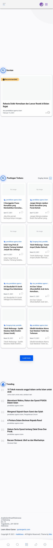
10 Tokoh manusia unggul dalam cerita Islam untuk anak (29, 390)
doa (7, 283)
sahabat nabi (27, 395)
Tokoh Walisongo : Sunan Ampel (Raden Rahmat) (39, 246)
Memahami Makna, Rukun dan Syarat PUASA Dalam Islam (26, 401)
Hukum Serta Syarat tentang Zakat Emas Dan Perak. (26, 430)
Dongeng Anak (37, 241)
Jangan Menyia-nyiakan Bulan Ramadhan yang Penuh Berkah (39, 205)
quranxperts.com (23, 530)
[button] (4, 4)
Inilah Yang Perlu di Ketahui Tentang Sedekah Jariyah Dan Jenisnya (13, 247)
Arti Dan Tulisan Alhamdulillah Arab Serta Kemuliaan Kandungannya (39, 289)
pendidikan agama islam (14, 200)
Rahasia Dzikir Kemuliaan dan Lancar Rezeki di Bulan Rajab (26, 105)
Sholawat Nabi (12, 443)
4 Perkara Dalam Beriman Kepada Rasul (24, 420)
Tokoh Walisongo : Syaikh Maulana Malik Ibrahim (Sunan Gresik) (13, 331)
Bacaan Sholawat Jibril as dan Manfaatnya (25, 440)
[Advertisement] (26, 36)
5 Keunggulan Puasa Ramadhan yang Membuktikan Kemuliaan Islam (13, 205)
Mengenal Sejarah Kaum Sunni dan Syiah (25, 412)
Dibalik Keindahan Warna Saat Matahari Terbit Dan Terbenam (39, 331)
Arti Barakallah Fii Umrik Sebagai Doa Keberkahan (13, 288)
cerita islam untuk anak (15, 395)
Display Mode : (45, 178)
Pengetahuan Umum (31, 414)
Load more (26, 358)
